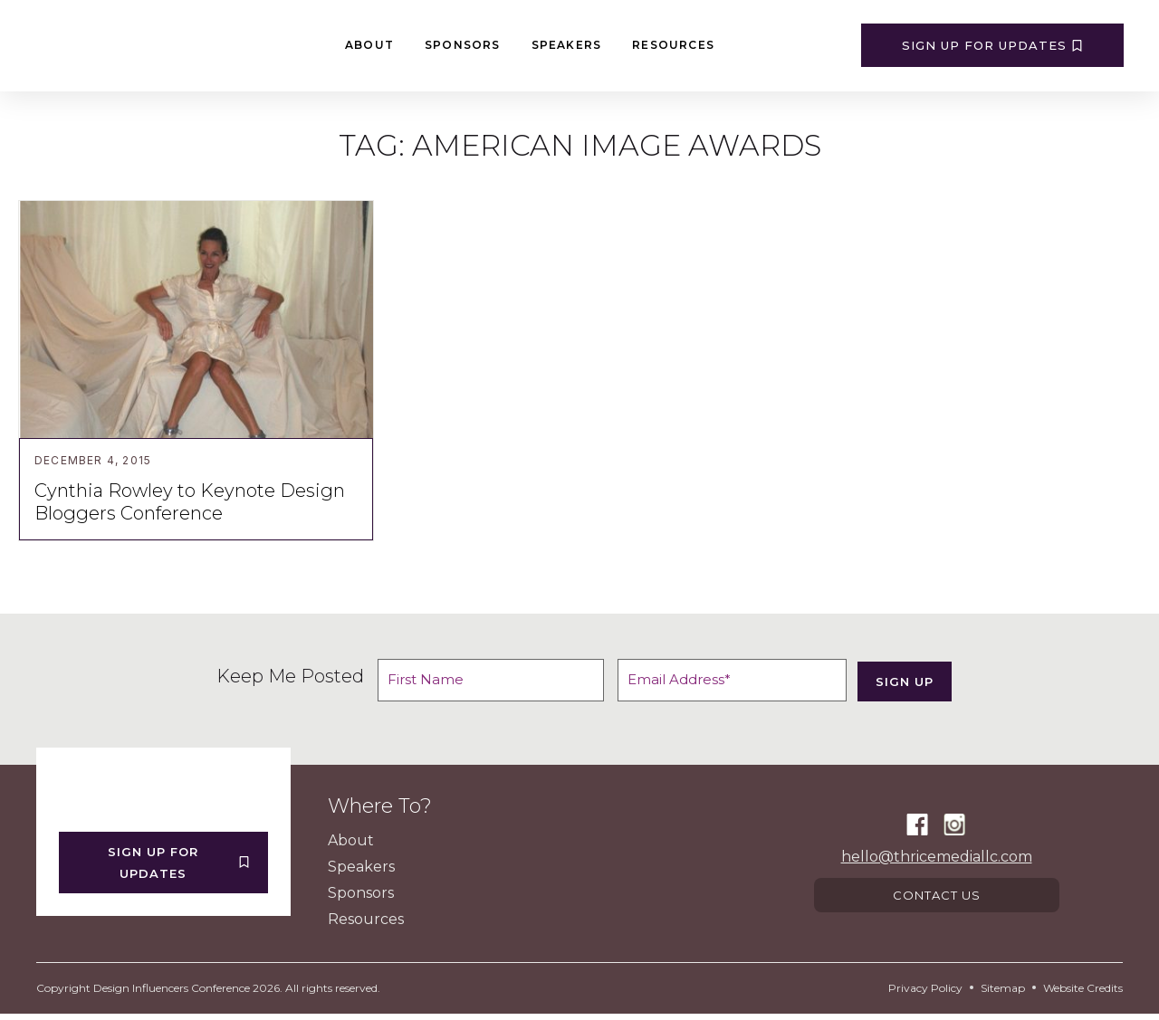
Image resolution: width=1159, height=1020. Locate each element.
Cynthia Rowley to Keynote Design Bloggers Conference (189, 502)
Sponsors (463, 45)
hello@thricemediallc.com (936, 859)
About (369, 45)
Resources (673, 45)
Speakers (567, 45)
